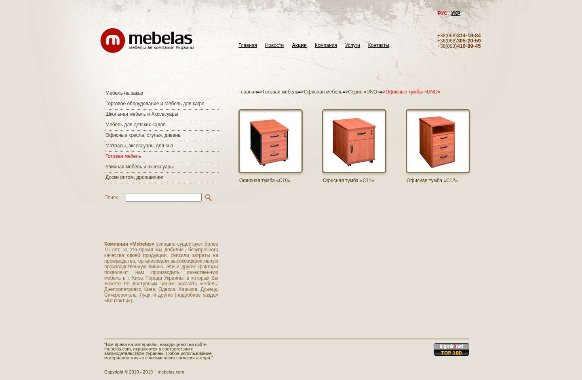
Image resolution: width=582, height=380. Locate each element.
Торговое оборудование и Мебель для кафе (155, 103)
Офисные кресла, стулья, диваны (143, 135)
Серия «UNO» (364, 92)
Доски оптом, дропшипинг (134, 177)
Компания (326, 45)
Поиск (111, 197)
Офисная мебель (323, 92)
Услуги (352, 45)
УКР (455, 13)
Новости (274, 45)
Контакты (378, 45)
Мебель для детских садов (135, 124)
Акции (299, 45)
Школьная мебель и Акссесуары (141, 114)
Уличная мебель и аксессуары (139, 167)
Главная (247, 45)
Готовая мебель (123, 156)
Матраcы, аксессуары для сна (139, 146)
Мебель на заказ (124, 93)
